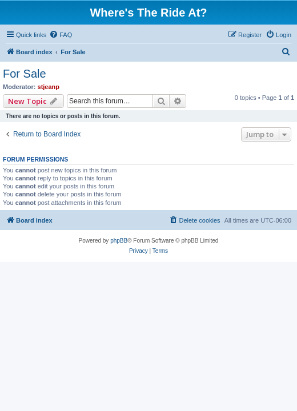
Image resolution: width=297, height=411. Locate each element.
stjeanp (49, 86)
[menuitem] (60, 35)
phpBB (118, 240)
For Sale (24, 73)
